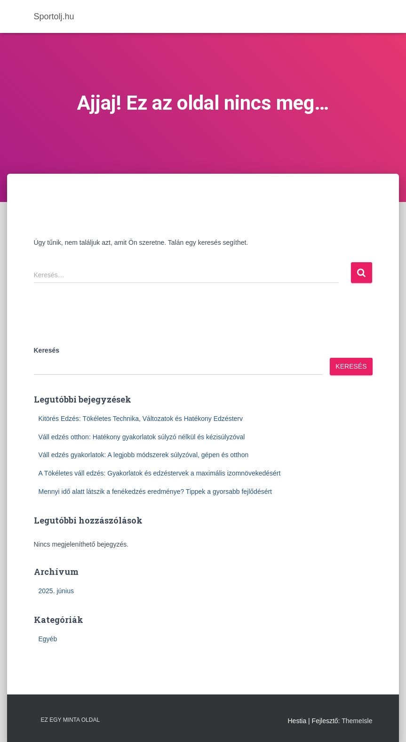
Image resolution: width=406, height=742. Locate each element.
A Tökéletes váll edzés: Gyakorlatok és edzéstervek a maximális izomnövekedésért (160, 473)
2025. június (56, 591)
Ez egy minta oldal (70, 720)
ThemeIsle (357, 721)
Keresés (47, 350)
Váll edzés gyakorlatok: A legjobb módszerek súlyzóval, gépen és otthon (144, 455)
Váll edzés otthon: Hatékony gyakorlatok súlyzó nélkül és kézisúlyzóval (142, 437)
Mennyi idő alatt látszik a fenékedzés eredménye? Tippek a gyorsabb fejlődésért (155, 491)
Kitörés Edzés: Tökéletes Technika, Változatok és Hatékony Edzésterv (141, 418)
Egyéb (48, 639)
